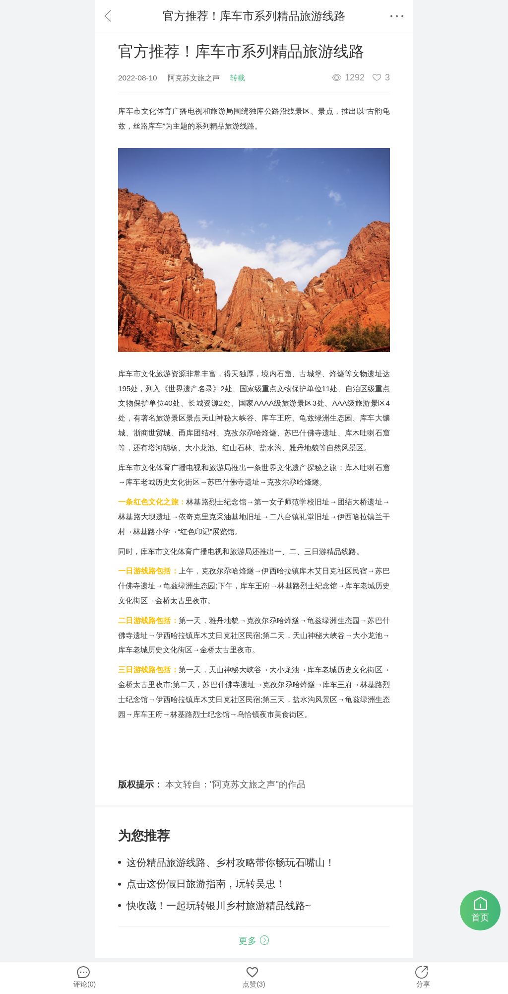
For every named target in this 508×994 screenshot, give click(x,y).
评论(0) (83, 975)
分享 (422, 975)
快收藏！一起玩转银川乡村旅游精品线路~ (219, 905)
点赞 (252, 975)
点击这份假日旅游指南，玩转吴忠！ (206, 883)
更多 (254, 941)
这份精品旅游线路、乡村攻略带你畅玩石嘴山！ (231, 862)
